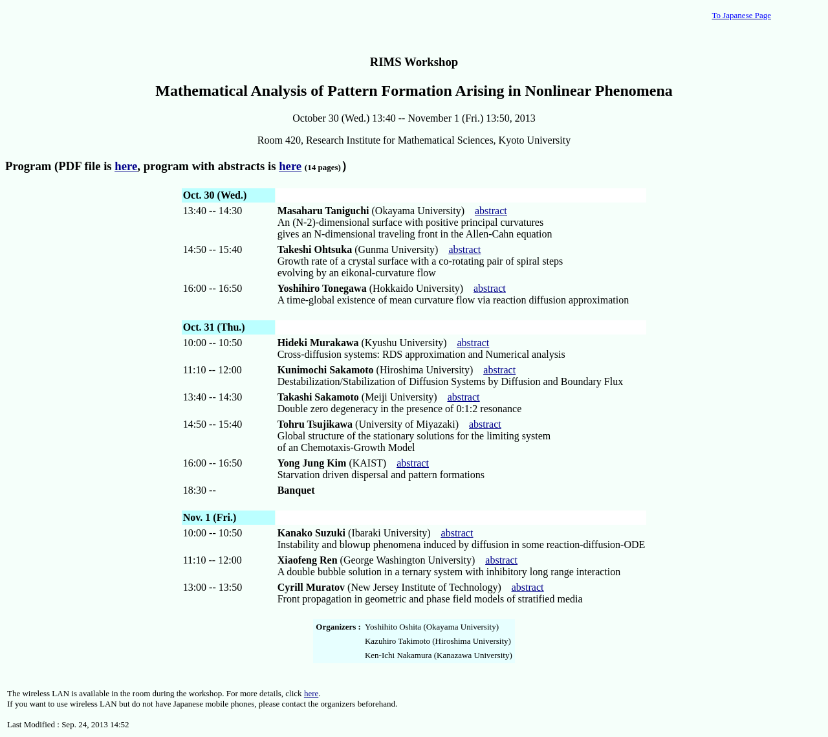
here (311, 693)
